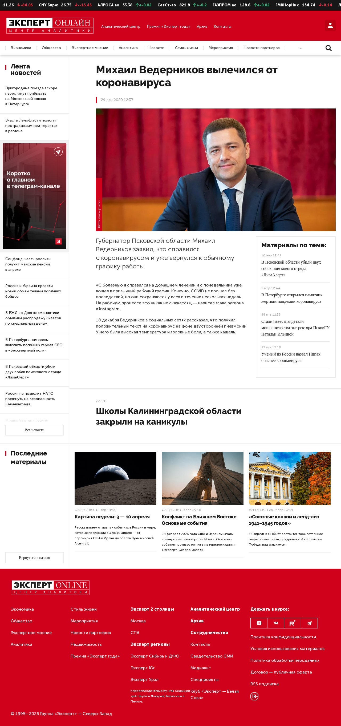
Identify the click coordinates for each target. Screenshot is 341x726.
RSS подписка (264, 683)
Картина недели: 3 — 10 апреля (112, 516)
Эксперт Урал (145, 679)
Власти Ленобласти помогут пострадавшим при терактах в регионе (31, 125)
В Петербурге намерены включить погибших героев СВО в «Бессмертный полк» (34, 345)
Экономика (21, 48)
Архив (202, 26)
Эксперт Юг (143, 667)
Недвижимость (86, 644)
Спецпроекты (204, 679)
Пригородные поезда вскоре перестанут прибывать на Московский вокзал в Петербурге (31, 96)
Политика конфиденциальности (283, 636)
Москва (138, 620)
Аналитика (128, 48)
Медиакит (200, 667)
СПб (135, 632)
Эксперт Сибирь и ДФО (155, 656)
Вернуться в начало (34, 558)
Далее (101, 401)
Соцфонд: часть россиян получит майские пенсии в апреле (28, 264)
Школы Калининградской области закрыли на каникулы (168, 416)
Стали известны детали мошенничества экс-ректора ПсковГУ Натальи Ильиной (295, 327)
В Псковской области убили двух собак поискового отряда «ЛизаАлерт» (33, 372)
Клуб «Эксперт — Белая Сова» (214, 694)
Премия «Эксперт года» (168, 26)
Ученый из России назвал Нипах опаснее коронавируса (290, 357)
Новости (156, 48)
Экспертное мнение (90, 48)
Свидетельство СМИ (211, 656)
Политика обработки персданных (284, 660)
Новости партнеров (261, 48)
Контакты (222, 26)
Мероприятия (221, 48)
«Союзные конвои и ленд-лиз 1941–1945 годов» (284, 520)
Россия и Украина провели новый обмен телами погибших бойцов (33, 291)
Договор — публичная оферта (281, 672)
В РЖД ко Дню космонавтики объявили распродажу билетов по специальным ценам (33, 318)
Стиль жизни (186, 48)
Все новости (34, 430)
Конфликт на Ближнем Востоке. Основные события (200, 520)
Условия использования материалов (287, 648)
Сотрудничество (209, 632)
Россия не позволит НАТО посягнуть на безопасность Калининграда (30, 398)
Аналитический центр (120, 26)
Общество (51, 48)
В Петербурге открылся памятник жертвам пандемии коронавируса (291, 298)
